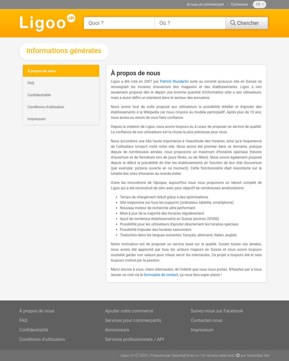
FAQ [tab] (31, 83)
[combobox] (119, 23)
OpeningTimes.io (185, 355)
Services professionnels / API (134, 339)
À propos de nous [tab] (42, 71)
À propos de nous (36, 311)
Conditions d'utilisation (42, 339)
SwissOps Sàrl (258, 355)
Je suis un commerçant (205, 4)
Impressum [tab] (37, 119)
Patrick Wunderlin (174, 81)
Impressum (202, 330)
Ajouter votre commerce (129, 311)
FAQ (23, 320)
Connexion (239, 4)
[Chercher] (247, 23)
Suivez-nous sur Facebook (217, 311)
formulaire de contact (161, 275)
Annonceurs (117, 330)
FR (258, 4)
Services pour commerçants (133, 320)
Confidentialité (33, 330)
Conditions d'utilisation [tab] (46, 107)
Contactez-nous (206, 320)
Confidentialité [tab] (39, 95)
